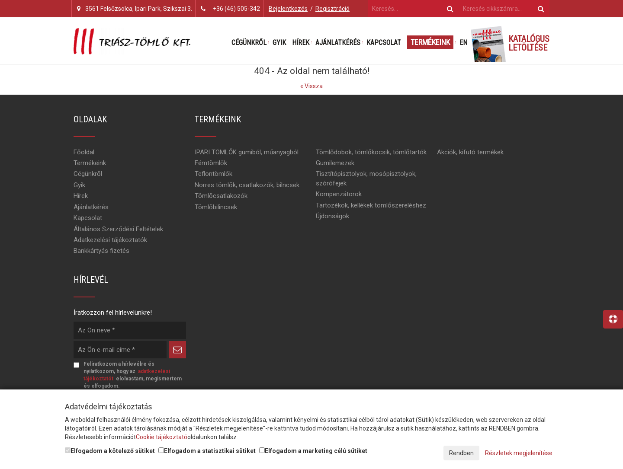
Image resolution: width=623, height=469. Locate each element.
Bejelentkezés (288, 8)
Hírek (300, 42)
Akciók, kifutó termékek (470, 152)
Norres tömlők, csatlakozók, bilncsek (247, 185)
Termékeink (430, 42)
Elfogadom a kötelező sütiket (110, 450)
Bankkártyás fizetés (101, 251)
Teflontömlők (213, 174)
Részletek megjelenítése (518, 453)
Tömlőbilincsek (216, 207)
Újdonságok (332, 216)
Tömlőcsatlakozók (221, 196)
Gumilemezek (335, 163)
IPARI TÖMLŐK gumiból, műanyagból (247, 152)
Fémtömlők (211, 163)
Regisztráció (332, 8)
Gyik (279, 42)
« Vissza (311, 86)
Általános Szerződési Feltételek (118, 229)
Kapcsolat (383, 42)
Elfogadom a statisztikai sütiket (207, 450)
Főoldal (84, 152)
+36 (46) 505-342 (236, 8)
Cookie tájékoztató (161, 437)
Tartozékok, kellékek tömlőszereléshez (371, 205)
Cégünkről (249, 42)
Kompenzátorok (339, 194)
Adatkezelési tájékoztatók (110, 240)
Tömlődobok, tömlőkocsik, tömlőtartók (371, 152)
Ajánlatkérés (337, 42)
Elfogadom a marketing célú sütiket (313, 450)
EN (463, 42)
